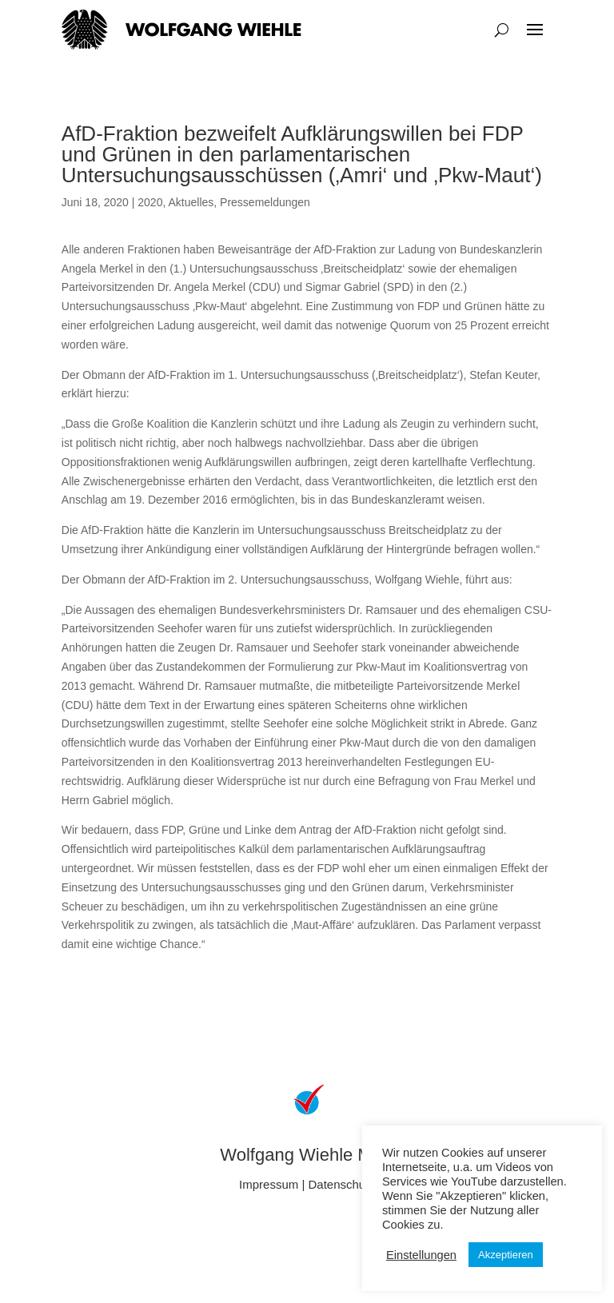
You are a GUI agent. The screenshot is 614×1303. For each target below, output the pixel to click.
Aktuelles (190, 202)
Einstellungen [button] (421, 1255)
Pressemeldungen (265, 202)
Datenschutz (342, 1184)
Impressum (268, 1184)
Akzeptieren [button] (505, 1255)
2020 (150, 202)
